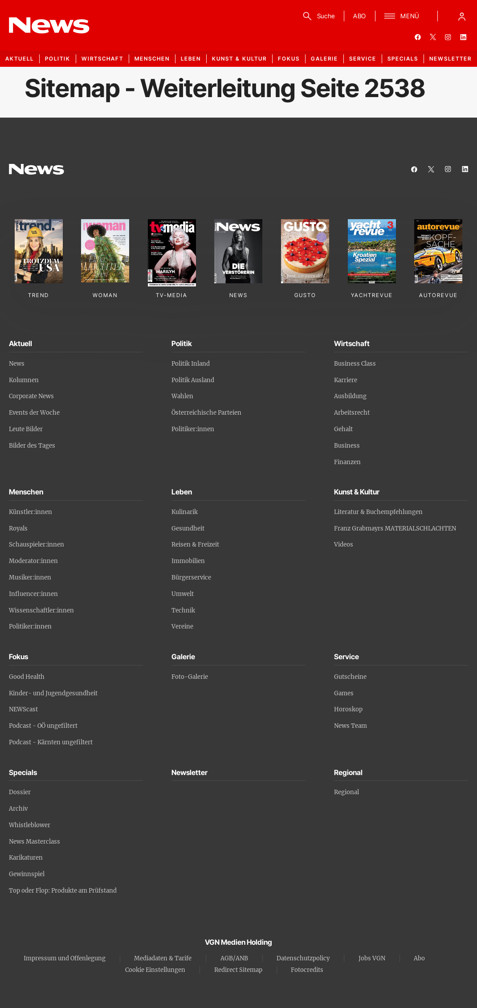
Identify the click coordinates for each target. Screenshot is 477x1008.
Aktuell (19, 58)
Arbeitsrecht (352, 412)
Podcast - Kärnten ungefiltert (51, 742)
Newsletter (450, 58)
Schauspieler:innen (36, 544)
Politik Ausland (192, 380)
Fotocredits (307, 970)
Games (344, 693)
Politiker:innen (192, 429)
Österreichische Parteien (206, 412)
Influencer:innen (33, 594)
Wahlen (182, 396)
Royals (18, 528)
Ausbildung (350, 396)
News (16, 363)
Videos (343, 544)
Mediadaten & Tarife (163, 958)
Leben (191, 58)
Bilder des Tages (32, 445)
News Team (350, 726)
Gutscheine (350, 677)
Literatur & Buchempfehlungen (378, 512)
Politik (57, 58)
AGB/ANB (234, 958)
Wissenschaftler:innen (41, 610)
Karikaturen (26, 857)
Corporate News (31, 396)
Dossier (20, 792)
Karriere (345, 380)
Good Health (27, 677)
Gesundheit (187, 528)
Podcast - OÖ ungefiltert (43, 726)
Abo (419, 958)
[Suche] (317, 16)
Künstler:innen (30, 512)
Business (347, 445)
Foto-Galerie (189, 677)
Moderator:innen (33, 561)
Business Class (355, 363)
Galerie (324, 58)
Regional (346, 792)
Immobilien (188, 561)
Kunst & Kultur (239, 58)
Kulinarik (184, 512)
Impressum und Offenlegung (65, 958)
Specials (402, 58)
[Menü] (402, 16)
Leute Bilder (26, 429)
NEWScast (23, 709)
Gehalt (343, 429)
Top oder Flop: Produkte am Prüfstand (63, 890)
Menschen (152, 58)
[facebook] (418, 37)
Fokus (289, 58)
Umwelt (182, 594)
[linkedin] (463, 37)
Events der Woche (34, 412)
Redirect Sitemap (238, 970)
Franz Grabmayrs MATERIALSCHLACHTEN (395, 528)
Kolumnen (24, 380)
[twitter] (433, 37)
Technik (183, 610)
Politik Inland (190, 363)
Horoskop (348, 709)
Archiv (18, 808)
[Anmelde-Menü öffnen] (462, 16)
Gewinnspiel (27, 874)
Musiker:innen (30, 577)
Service (362, 58)
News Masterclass (34, 841)
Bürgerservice (191, 577)
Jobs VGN (372, 958)
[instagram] (448, 37)
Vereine (182, 626)
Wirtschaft (102, 58)
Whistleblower (29, 825)
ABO (359, 16)
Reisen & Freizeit (195, 544)
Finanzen (347, 462)
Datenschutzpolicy (303, 958)
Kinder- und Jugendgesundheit (53, 693)
